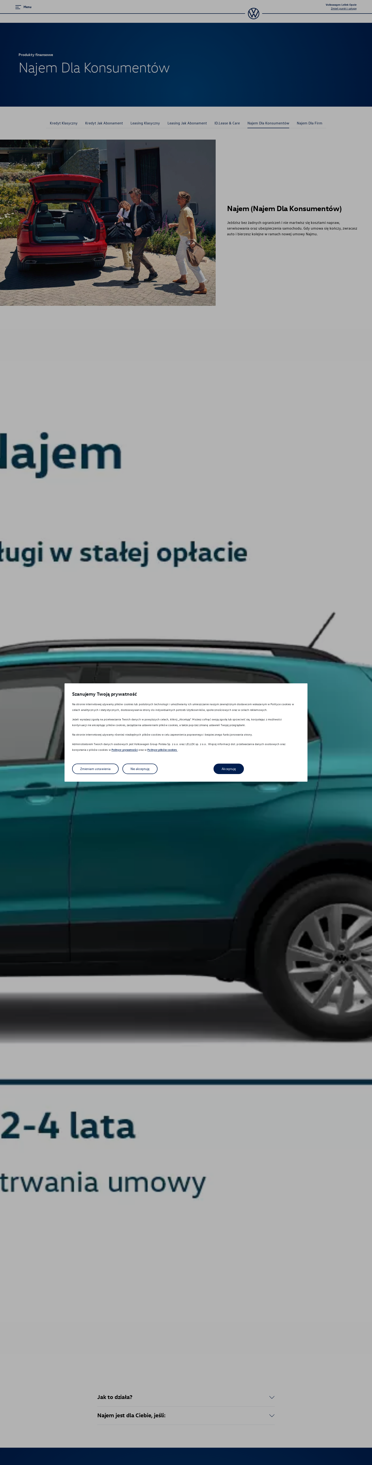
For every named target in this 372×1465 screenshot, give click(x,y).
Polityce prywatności (125, 749)
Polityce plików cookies (162, 749)
